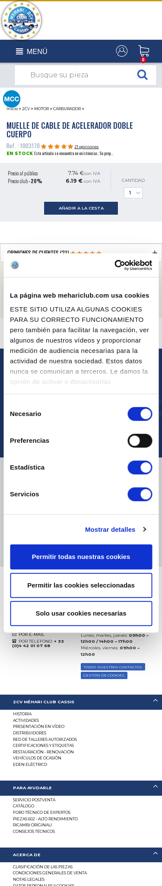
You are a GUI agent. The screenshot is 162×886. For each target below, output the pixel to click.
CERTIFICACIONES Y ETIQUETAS (43, 745)
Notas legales (28, 879)
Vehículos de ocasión (37, 758)
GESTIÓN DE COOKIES (103, 675)
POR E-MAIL (31, 634)
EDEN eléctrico (30, 764)
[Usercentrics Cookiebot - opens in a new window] (115, 265)
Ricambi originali (32, 824)
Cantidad (133, 188)
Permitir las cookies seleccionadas (80, 585)
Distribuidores (29, 732)
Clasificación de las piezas (43, 866)
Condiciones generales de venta (50, 872)
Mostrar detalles (110, 529)
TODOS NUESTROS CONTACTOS (112, 667)
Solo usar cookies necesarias (80, 613)
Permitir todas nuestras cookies (81, 556)
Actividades (26, 720)
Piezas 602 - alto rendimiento (45, 818)
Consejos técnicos (34, 831)
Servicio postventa (34, 799)
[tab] (81, 702)
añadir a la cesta (81, 208)
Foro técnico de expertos (41, 812)
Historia (22, 713)
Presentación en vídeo (38, 726)
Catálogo (23, 805)
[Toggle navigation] (31, 51)
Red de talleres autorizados (45, 739)
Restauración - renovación (43, 751)
